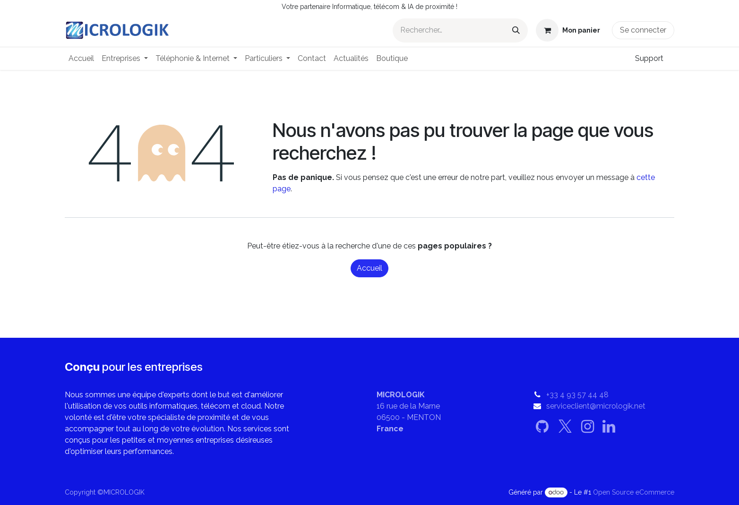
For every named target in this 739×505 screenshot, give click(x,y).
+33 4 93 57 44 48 (577, 394)
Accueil (369, 268)
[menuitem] (81, 58)
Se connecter (643, 30)
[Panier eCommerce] (568, 30)
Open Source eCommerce (633, 492)
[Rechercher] (516, 30)
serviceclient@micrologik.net (595, 406)
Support (649, 58)
